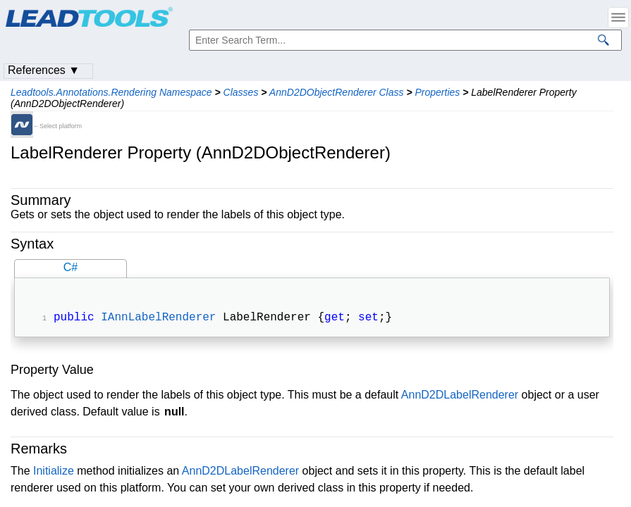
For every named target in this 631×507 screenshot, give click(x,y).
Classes (241, 92)
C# (70, 267)
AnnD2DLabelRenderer (459, 396)
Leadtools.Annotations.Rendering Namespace (111, 92)
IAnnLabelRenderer (158, 319)
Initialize (53, 472)
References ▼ (44, 70)
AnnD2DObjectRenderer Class (336, 92)
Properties (437, 92)
